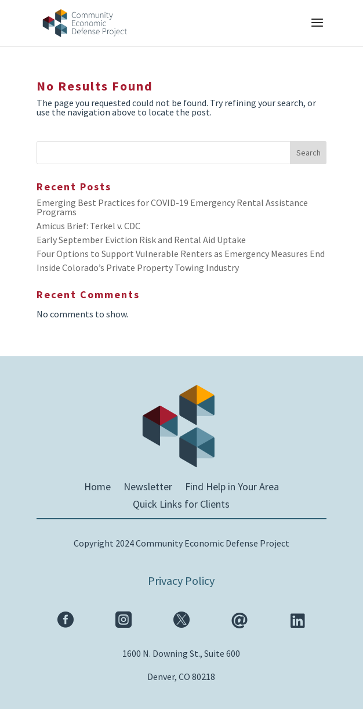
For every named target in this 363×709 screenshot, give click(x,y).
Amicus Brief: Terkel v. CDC (88, 225)
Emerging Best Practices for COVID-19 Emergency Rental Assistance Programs (172, 207)
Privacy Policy (181, 580)
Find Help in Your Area (232, 488)
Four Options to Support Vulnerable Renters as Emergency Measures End (181, 253)
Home (97, 488)
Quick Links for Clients (181, 505)
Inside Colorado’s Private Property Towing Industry (138, 267)
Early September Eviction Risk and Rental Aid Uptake (141, 239)
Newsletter (148, 488)
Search (308, 152)
